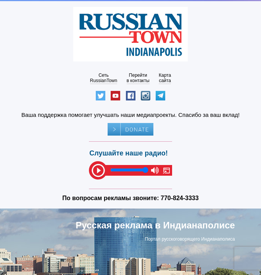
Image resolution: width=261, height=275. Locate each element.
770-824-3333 (180, 198)
